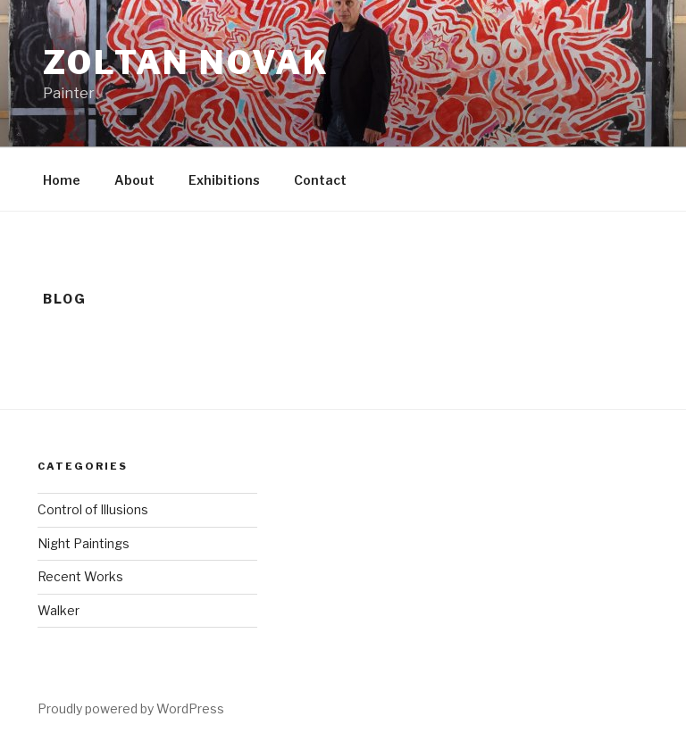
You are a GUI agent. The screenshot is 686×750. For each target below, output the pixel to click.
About (134, 180)
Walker (58, 610)
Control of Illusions (93, 509)
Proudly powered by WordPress (131, 708)
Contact (320, 180)
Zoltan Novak (186, 62)
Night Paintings (84, 543)
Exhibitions (224, 180)
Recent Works (80, 576)
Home (61, 180)
